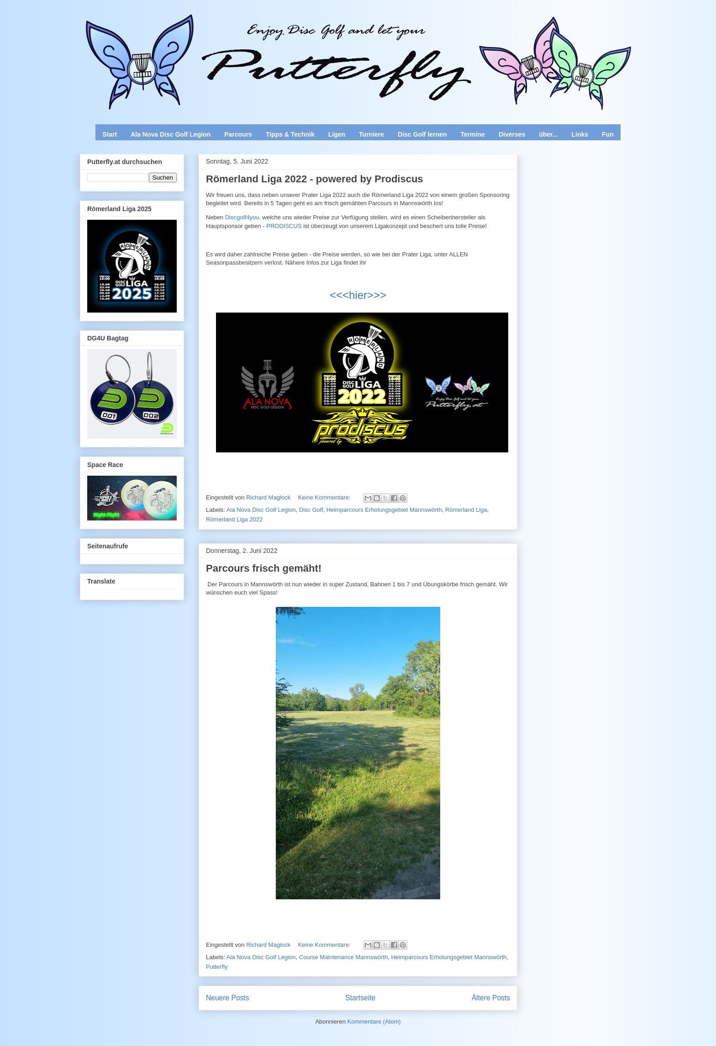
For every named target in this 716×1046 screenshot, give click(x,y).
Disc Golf (311, 509)
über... (548, 134)
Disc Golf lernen (422, 134)
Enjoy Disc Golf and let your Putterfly (181, 30)
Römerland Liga (466, 509)
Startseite (360, 998)
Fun (608, 134)
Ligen (336, 134)
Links (580, 134)
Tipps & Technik (290, 134)
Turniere (371, 134)
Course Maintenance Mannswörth (343, 957)
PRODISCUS (283, 226)
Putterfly (217, 966)
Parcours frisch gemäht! (263, 568)
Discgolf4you (242, 217)
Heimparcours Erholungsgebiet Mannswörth (384, 509)
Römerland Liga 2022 (234, 519)
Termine (472, 134)
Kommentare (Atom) (374, 1021)
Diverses (512, 134)
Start (109, 134)
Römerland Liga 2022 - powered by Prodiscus (314, 179)
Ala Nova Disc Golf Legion (171, 134)
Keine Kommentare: (325, 497)
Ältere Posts (491, 998)
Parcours (238, 134)
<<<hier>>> (358, 295)
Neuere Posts (227, 998)
